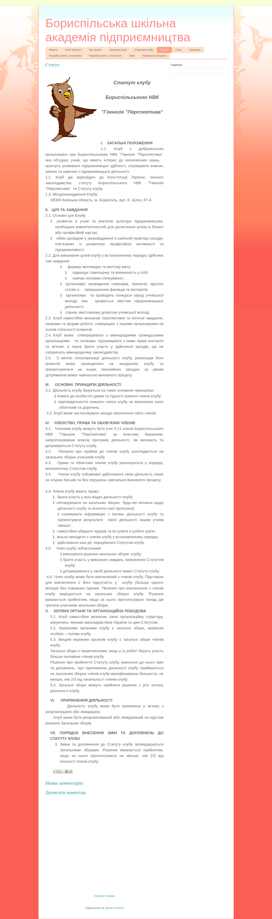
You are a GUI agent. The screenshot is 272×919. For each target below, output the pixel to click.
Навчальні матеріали (154, 55)
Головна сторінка (104, 895)
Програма (194, 49)
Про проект (95, 49)
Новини (53, 49)
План (179, 49)
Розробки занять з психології (105, 55)
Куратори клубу (118, 49)
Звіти (132, 55)
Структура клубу (143, 49)
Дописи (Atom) (114, 907)
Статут (164, 49)
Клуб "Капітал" (73, 49)
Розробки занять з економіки (65, 55)
